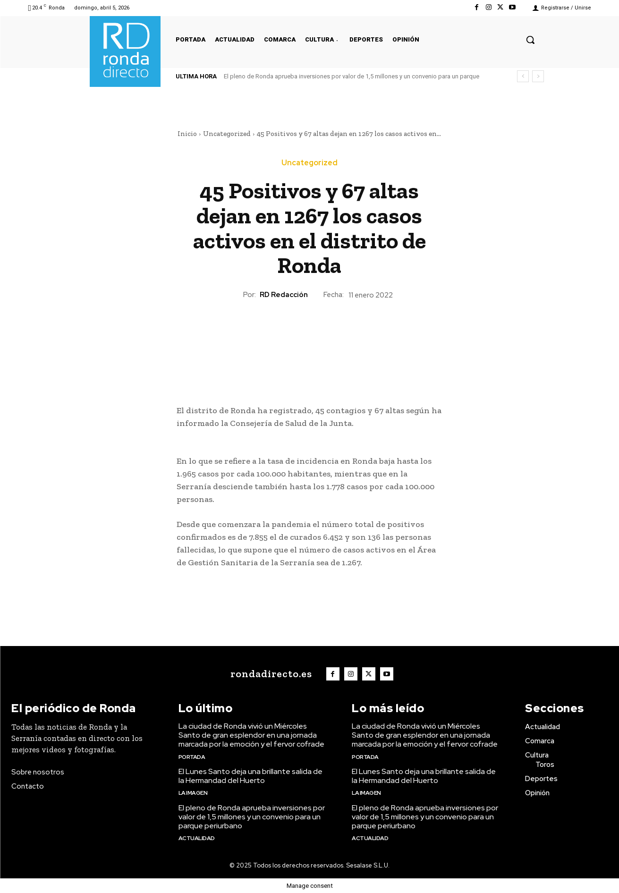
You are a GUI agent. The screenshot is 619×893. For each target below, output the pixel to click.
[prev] (523, 76)
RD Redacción (284, 294)
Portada (191, 757)
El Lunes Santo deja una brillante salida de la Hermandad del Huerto (250, 775)
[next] (538, 76)
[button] (530, 39)
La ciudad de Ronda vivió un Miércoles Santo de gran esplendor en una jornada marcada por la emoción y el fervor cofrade (251, 735)
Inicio (187, 133)
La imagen (193, 793)
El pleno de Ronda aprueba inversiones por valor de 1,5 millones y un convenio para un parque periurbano (251, 817)
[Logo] (269, 674)
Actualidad (196, 838)
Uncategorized (227, 133)
